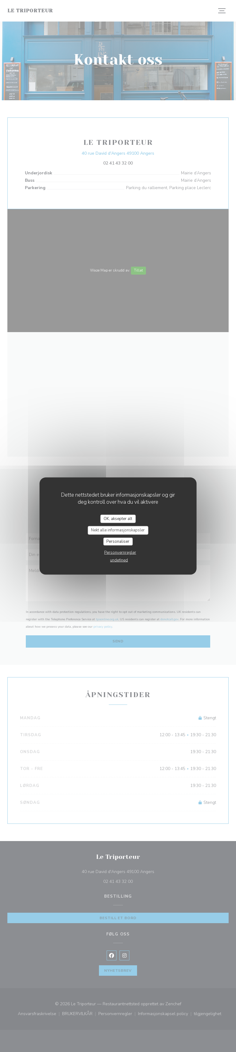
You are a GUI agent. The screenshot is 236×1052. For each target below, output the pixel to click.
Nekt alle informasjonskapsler (118, 530)
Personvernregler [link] (120, 552)
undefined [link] (119, 560)
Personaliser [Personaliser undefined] (117, 541)
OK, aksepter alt (118, 518)
